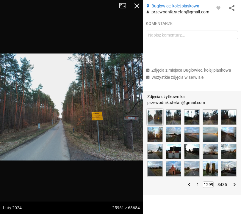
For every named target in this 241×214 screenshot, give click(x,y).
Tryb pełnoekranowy (125, 6)
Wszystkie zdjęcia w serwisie (175, 77)
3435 (222, 184)
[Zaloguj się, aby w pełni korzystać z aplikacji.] (218, 7)
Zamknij (137, 6)
